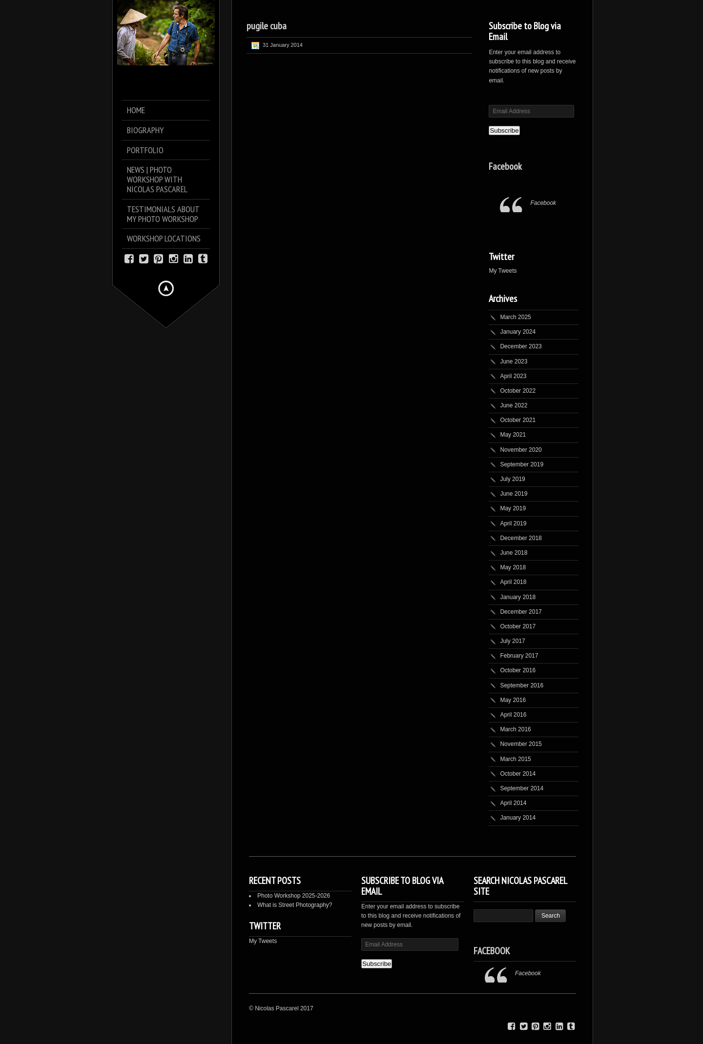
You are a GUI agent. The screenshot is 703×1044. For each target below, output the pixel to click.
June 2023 (513, 361)
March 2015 (515, 759)
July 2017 (512, 641)
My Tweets (503, 270)
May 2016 (513, 700)
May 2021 (513, 434)
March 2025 (515, 317)
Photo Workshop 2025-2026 (293, 895)
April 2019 (513, 523)
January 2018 (518, 597)
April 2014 (513, 803)
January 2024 (518, 331)
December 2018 (520, 538)
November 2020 (520, 449)
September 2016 (521, 685)
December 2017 (520, 611)
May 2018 (513, 567)
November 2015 (520, 744)
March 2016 (515, 729)
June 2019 (513, 493)
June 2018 (513, 552)
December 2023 (520, 346)
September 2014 (521, 788)
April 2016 (513, 714)
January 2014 (518, 817)
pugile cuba (267, 26)
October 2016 (518, 670)
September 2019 (521, 464)
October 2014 (518, 773)
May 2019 (513, 508)
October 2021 (518, 420)
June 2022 (513, 405)
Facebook (505, 166)
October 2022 (518, 390)
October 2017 (518, 626)
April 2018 (513, 582)
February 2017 (519, 655)
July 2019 (512, 479)
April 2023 (513, 376)
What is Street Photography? (294, 905)
